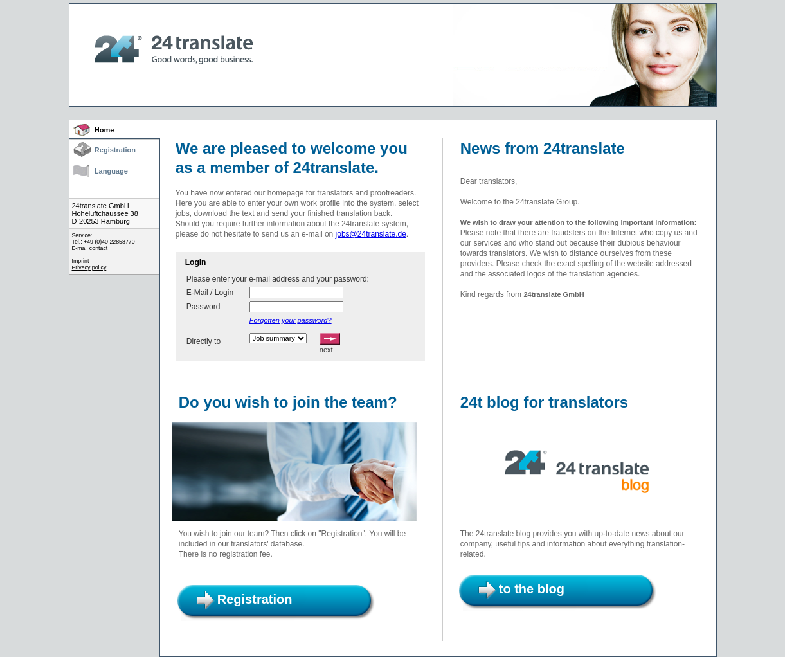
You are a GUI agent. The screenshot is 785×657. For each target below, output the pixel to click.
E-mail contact (90, 248)
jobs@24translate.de (371, 234)
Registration (115, 150)
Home (104, 130)
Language (111, 171)
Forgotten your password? (290, 320)
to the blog (531, 589)
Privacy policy (89, 267)
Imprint (80, 261)
